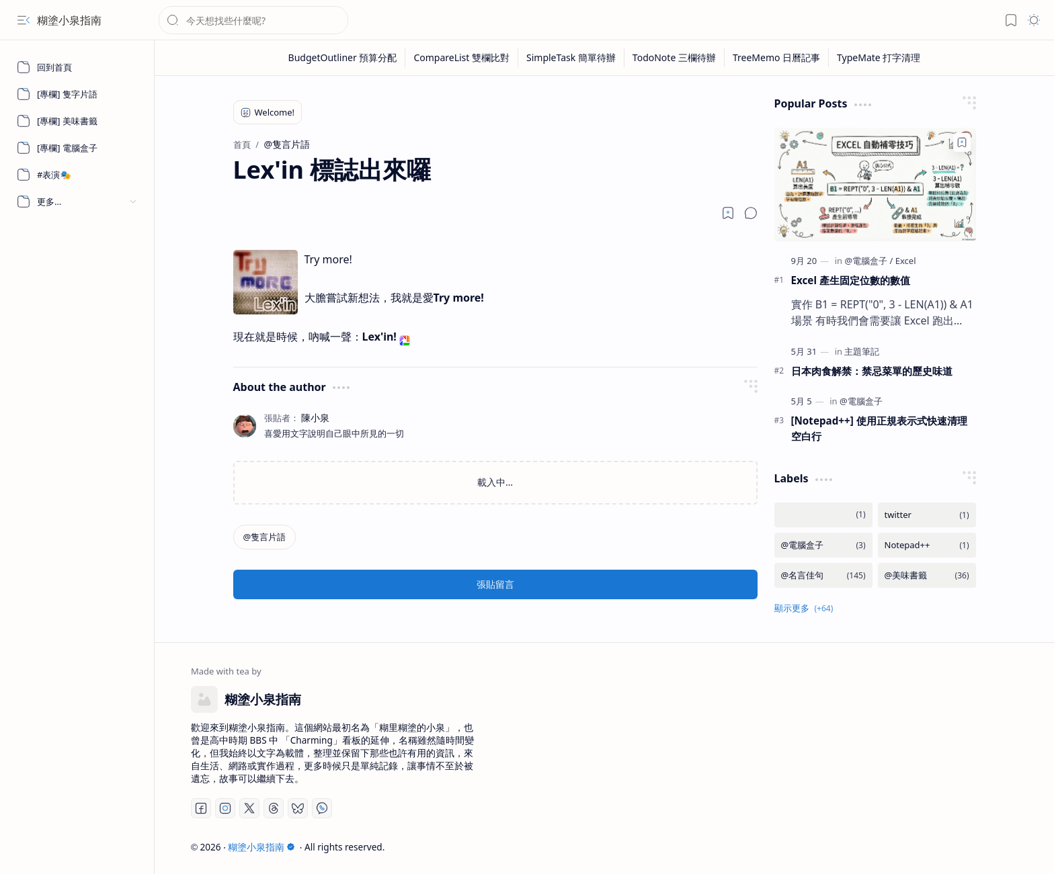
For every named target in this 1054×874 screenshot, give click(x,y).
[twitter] (927, 514)
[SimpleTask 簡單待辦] (571, 57)
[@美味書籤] (927, 575)
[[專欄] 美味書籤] (77, 120)
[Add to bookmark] (962, 142)
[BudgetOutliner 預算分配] (343, 57)
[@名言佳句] (823, 575)
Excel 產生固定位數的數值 (850, 280)
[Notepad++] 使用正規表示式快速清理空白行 (879, 428)
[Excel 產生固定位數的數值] (875, 184)
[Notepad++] (927, 545)
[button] (23, 20)
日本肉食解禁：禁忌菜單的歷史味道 (871, 371)
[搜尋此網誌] (253, 20)
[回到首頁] (77, 67)
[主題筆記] (861, 351)
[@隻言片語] (264, 537)
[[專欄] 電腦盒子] (77, 147)
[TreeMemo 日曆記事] (777, 57)
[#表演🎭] (77, 174)
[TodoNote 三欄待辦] (674, 57)
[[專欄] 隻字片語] (77, 94)
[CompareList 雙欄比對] (461, 57)
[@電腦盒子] (868, 261)
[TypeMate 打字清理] (878, 57)
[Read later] (728, 213)
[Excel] (905, 261)
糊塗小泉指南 (69, 20)
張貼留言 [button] (495, 584)
